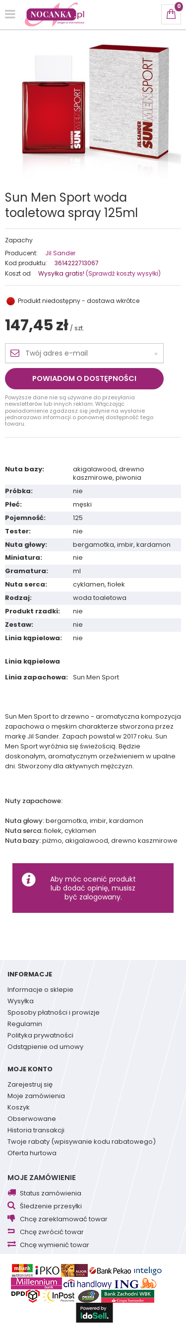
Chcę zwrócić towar (52, 1232)
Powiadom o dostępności (84, 378)
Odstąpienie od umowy (45, 1047)
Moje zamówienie (41, 1178)
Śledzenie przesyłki (51, 1206)
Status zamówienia (50, 1193)
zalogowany (100, 897)
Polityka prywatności (40, 1036)
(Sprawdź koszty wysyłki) (122, 273)
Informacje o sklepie (40, 990)
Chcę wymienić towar (54, 1245)
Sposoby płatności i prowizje (53, 1013)
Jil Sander (60, 253)
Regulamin (24, 1025)
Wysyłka (20, 1002)
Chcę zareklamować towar (64, 1219)
